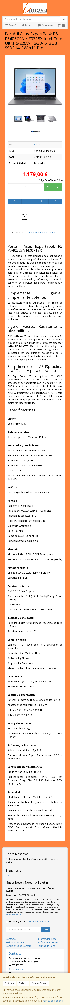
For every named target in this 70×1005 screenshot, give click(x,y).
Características (15, 232)
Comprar (53, 187)
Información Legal (47, 938)
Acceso (27, 25)
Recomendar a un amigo (42, 232)
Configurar (9, 983)
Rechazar (23, 983)
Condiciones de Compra (18, 945)
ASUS (37, 144)
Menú (10, 25)
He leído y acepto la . (29, 921)
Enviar (46, 929)
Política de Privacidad (14, 914)
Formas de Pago (46, 945)
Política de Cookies (52, 1000)
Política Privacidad (15, 942)
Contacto (45, 25)
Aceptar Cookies (39, 983)
